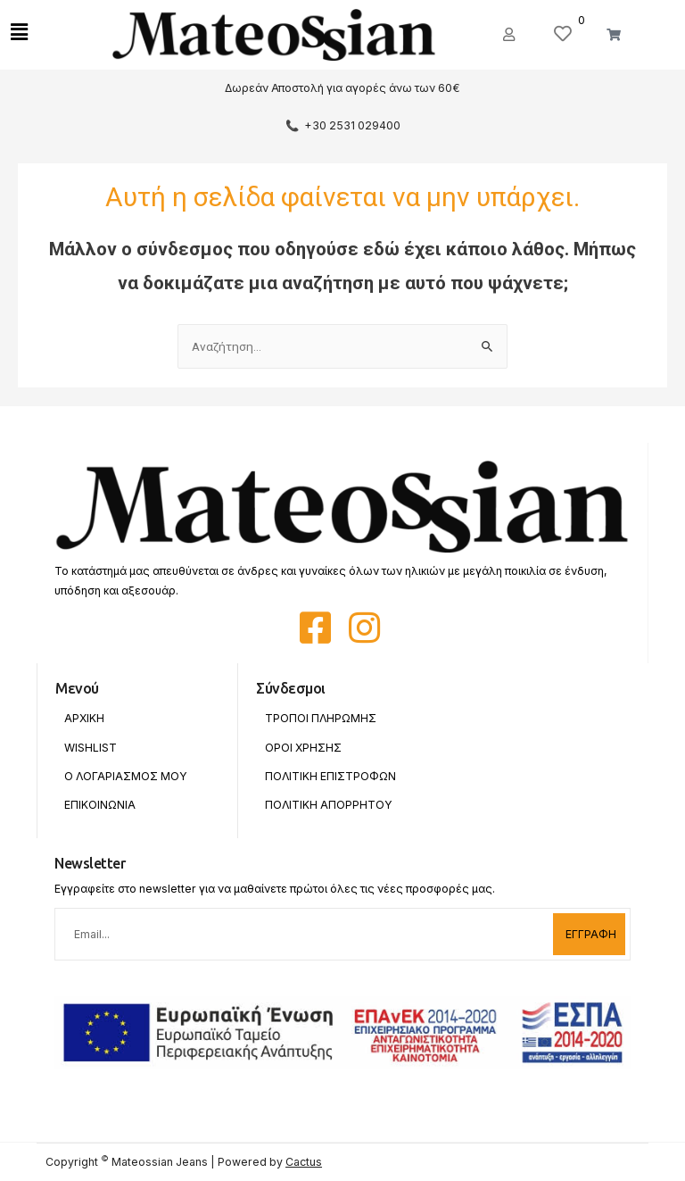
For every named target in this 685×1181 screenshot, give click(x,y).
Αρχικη (84, 718)
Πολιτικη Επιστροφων (330, 776)
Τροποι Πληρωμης (320, 718)
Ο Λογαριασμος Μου (125, 776)
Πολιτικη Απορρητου (328, 804)
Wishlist (90, 747)
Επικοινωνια (100, 804)
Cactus (303, 1162)
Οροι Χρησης (303, 747)
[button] (511, 35)
